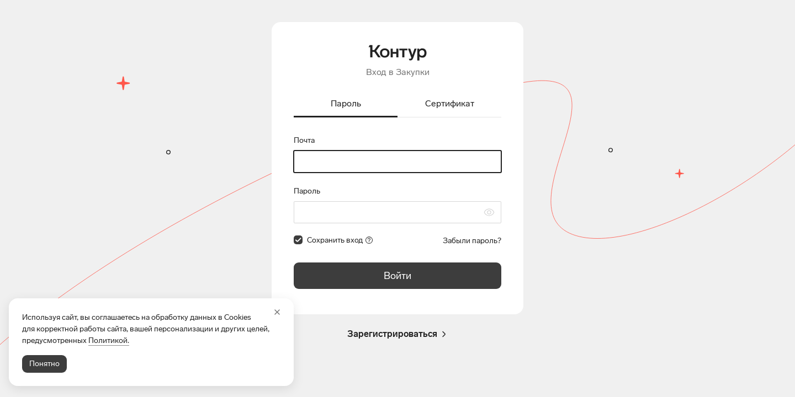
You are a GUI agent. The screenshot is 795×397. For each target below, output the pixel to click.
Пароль (307, 191)
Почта (304, 140)
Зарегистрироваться (397, 334)
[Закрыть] (277, 312)
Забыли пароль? (472, 240)
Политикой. (108, 340)
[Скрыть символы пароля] (489, 212)
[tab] (346, 104)
